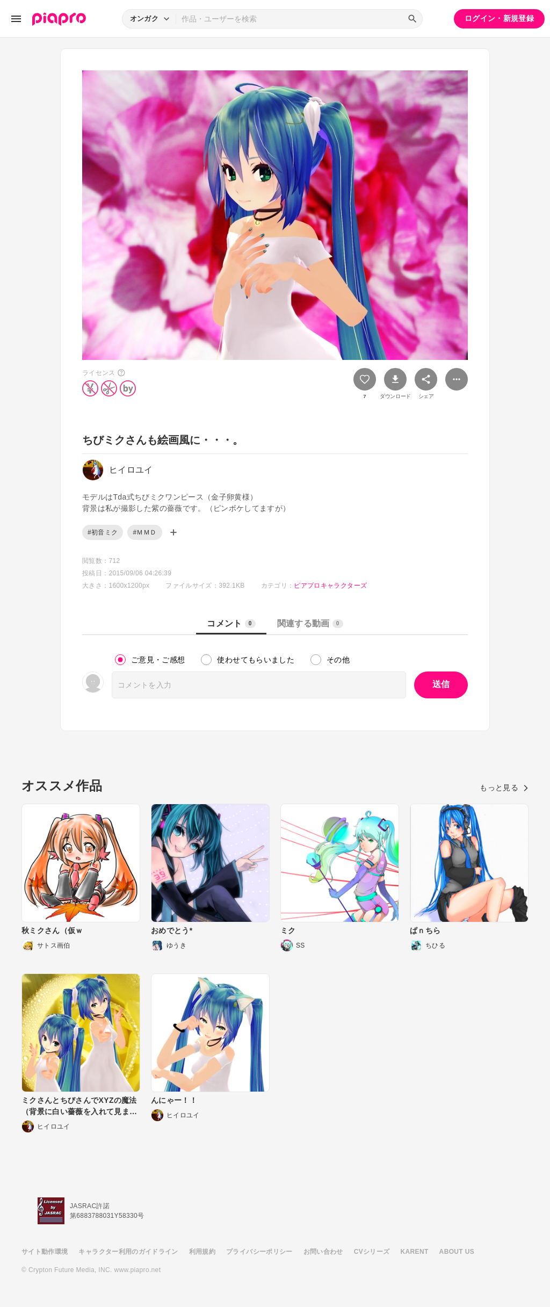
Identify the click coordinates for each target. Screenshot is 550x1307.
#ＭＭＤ (144, 532)
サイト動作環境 (44, 1251)
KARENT (415, 1251)
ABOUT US (456, 1251)
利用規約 (202, 1251)
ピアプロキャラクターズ (330, 585)
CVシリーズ (372, 1251)
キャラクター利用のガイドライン (128, 1251)
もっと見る (504, 787)
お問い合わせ (323, 1251)
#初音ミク (103, 532)
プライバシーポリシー (259, 1251)
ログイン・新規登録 (499, 18)
